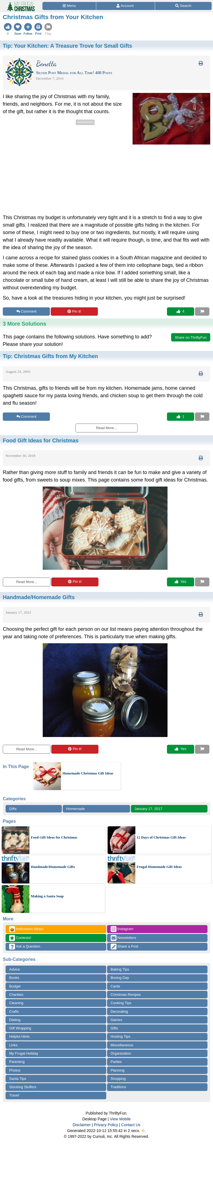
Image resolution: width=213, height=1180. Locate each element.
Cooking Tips (121, 1003)
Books (14, 978)
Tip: (67, 46)
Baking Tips (120, 969)
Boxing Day (120, 978)
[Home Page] (20, 3)
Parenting (17, 1062)
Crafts (14, 1011)
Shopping (118, 1079)
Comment (26, 311)
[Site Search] (183, 6)
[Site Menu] (69, 6)
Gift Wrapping (20, 1028)
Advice (14, 969)
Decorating (119, 1011)
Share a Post (124, 946)
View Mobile (120, 1119)
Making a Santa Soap (47, 896)
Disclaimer (82, 1125)
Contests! (20, 938)
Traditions (118, 1087)
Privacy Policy (106, 1125)
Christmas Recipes (126, 994)
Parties (116, 1062)
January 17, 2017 (148, 809)
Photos (14, 1070)
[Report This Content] (202, 311)
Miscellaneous (122, 1045)
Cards (115, 986)
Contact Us (130, 1125)
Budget (15, 986)
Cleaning (16, 1003)
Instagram (122, 929)
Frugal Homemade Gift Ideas (159, 867)
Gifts (13, 809)
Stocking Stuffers (22, 1087)
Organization (121, 1053)
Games (116, 1020)
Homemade (75, 809)
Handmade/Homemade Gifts (53, 867)
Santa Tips (17, 1079)
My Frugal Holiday (23, 1053)
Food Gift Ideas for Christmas (54, 837)
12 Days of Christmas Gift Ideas (161, 837)
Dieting (14, 1020)
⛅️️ (143, 1130)
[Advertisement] (49, 165)
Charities (16, 994)
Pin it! (74, 311)
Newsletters (123, 938)
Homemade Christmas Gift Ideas (87, 773)
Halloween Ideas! (26, 929)
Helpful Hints (19, 1036)
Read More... (26, 582)
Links (13, 1045)
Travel (14, 1095)
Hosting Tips (121, 1036)
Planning (118, 1070)
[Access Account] (125, 6)
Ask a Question (24, 946)
